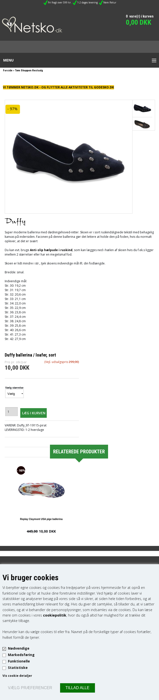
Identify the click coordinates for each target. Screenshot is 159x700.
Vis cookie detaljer (17, 676)
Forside (7, 70)
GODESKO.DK (104, 87)
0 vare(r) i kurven (140, 16)
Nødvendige (18, 648)
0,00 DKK (138, 22)
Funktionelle (19, 661)
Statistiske (18, 667)
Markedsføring (21, 654)
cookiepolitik (54, 615)
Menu (8, 60)
